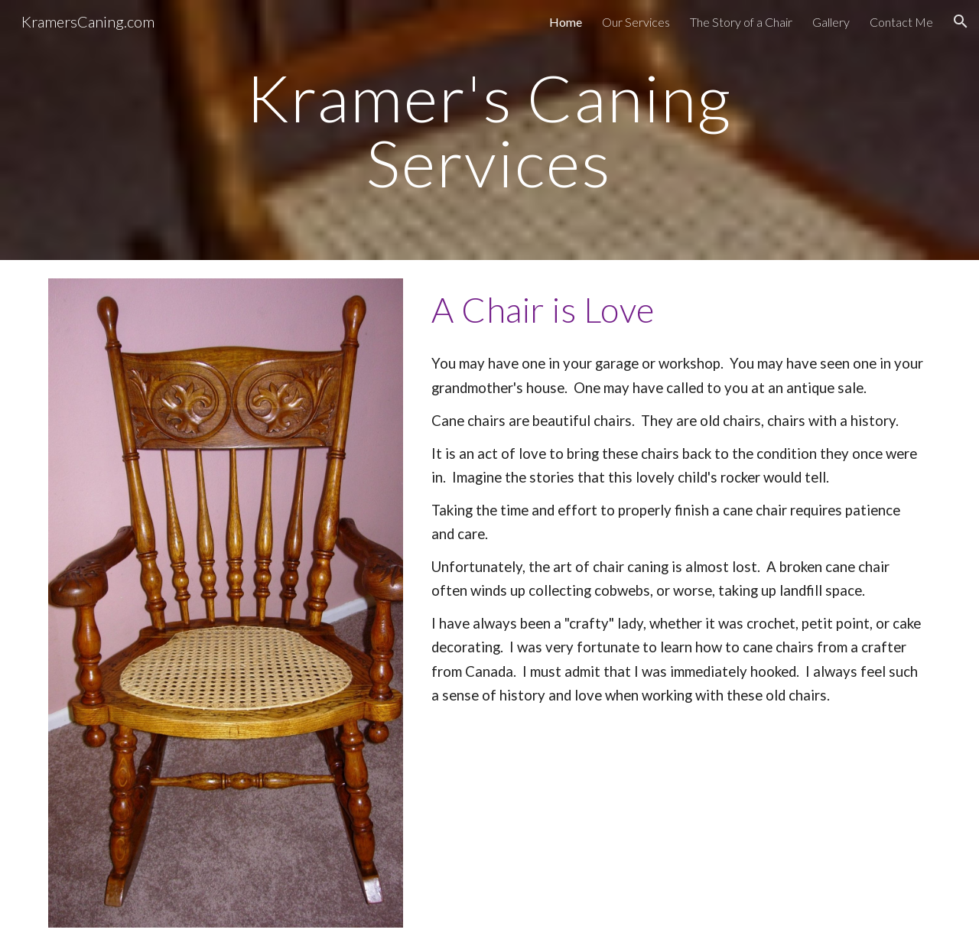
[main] (489, 130)
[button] (960, 21)
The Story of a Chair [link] (741, 22)
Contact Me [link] (901, 22)
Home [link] (565, 22)
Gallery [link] (831, 22)
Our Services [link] (636, 22)
